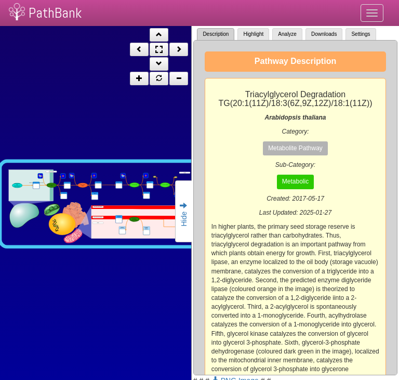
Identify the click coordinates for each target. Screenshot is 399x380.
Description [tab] (216, 34)
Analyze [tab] (287, 34)
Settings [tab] (360, 34)
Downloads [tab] (324, 34)
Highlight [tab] (253, 34)
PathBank (55, 13)
